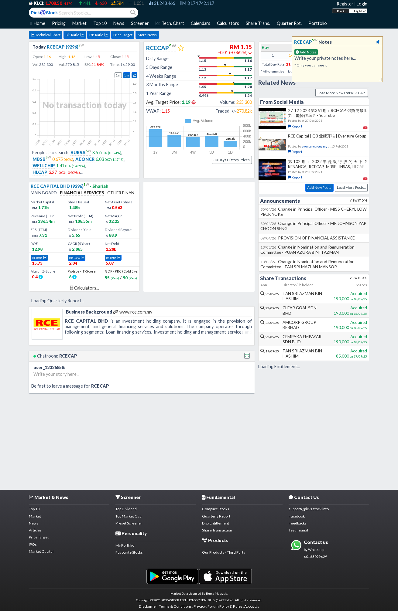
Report (295, 126)
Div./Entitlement (215, 523)
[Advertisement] (199, 440)
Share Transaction (217, 530)
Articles (35, 530)
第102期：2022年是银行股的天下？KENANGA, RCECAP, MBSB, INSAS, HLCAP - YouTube (328, 166)
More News (147, 35)
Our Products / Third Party (223, 552)
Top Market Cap (128, 516)
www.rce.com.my (132, 311)
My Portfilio (124, 545)
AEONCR (84, 159)
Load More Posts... (351, 187)
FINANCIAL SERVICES (82, 192)
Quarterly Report (216, 516)
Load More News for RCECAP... (341, 93)
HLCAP (40, 172)
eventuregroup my (314, 146)
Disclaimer (148, 606)
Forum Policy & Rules (225, 606)
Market (35, 516)
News (33, 523)
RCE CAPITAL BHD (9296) (60, 186)
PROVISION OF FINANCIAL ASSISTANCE (307, 237)
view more (358, 200)
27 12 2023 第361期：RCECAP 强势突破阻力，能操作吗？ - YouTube (328, 113)
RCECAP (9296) (65, 46)
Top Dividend (126, 509)
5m (126, 75)
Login (362, 3)
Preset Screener (128, 523)
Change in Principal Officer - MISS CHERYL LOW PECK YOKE (313, 211)
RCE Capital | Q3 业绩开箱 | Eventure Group (327, 136)
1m (118, 75)
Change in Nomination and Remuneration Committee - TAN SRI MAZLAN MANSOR (307, 264)
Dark (341, 11)
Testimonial (298, 530)
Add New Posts (319, 187)
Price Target (122, 35)
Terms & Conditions (175, 606)
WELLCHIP (44, 165)
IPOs (33, 544)
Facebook (297, 516)
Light (360, 11)
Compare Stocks (215, 509)
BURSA (80, 152)
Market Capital (41, 551)
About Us (251, 606)
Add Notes (306, 52)
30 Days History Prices (232, 160)
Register (345, 3)
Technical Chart (45, 35)
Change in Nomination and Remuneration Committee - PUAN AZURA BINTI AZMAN (307, 249)
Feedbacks (298, 523)
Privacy (200, 606)
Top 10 (34, 509)
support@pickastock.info (309, 509)
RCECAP (161, 47)
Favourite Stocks (129, 552)
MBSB (42, 159)
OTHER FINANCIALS (126, 192)
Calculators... (84, 287)
